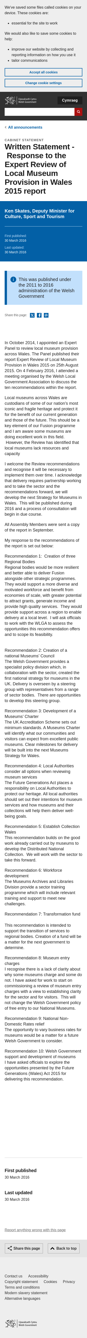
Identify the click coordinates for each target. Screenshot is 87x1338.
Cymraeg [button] (70, 100)
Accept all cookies (43, 72)
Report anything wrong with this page (35, 1230)
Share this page (26, 1248)
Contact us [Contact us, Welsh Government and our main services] (13, 1276)
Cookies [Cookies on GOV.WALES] (50, 1282)
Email (46, 315)
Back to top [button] (66, 1248)
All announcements (25, 127)
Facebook (39, 315)
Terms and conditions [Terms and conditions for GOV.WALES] (22, 1287)
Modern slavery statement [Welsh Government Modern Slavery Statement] (26, 1293)
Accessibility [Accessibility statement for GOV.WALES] (38, 1276)
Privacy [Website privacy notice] (69, 1282)
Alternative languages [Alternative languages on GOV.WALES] (22, 1298)
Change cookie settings (43, 83)
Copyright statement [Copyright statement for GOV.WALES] (21, 1282)
